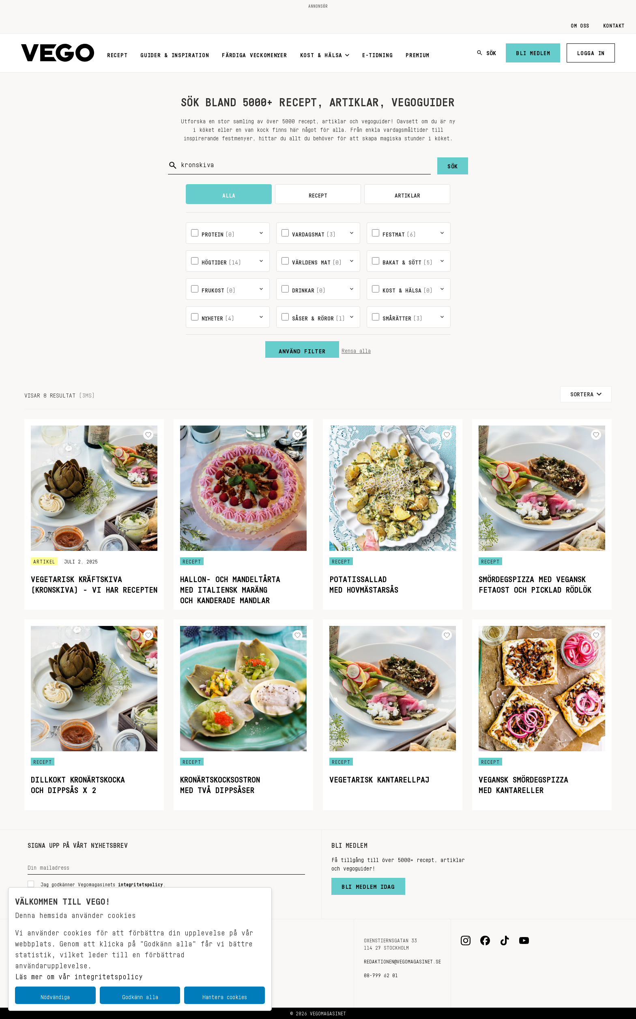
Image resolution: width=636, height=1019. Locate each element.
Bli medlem (533, 51)
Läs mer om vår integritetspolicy (79, 974)
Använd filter (302, 349)
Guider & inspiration (174, 53)
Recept (117, 53)
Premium (418, 53)
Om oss (580, 24)
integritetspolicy (140, 883)
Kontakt (614, 24)
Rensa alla (356, 349)
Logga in (591, 51)
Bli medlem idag (368, 884)
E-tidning (377, 53)
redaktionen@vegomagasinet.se (402, 960)
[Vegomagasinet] (57, 53)
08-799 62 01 (381, 974)
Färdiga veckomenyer (254, 53)
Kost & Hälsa (324, 53)
